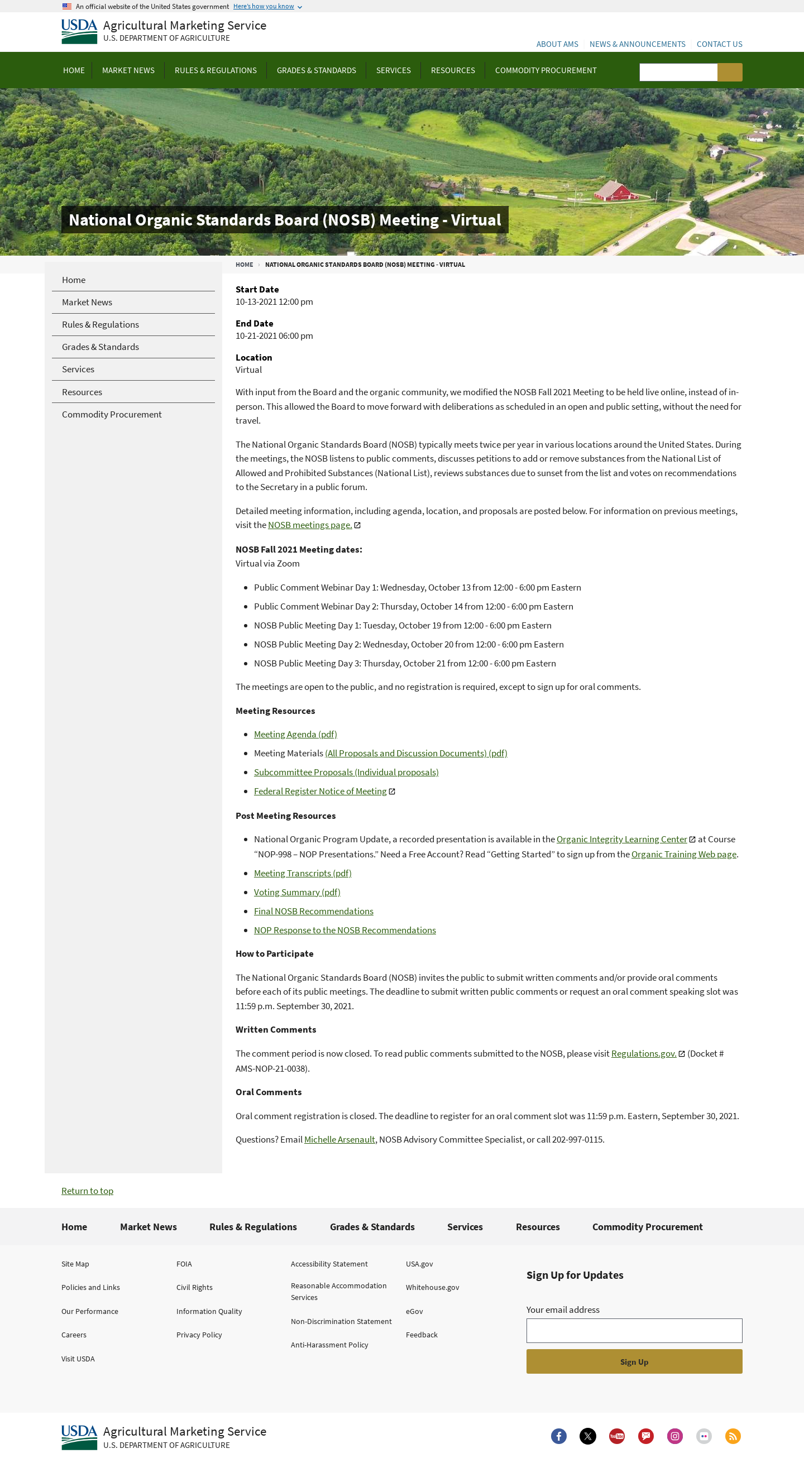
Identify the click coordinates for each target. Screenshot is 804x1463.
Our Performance (89, 1311)
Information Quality (209, 1311)
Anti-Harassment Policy (329, 1345)
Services (465, 1226)
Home (244, 264)
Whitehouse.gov (433, 1287)
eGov (414, 1311)
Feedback (422, 1335)
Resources (538, 1226)
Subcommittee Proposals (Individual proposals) (346, 772)
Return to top (87, 1190)
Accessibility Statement (329, 1264)
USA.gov (419, 1264)
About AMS (557, 44)
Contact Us (720, 44)
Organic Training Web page (683, 854)
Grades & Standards (372, 1226)
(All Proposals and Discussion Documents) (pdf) (416, 753)
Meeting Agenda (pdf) (295, 734)
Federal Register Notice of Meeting (320, 791)
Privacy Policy (199, 1335)
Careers (74, 1335)
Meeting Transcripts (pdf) (303, 873)
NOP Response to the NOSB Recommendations (345, 930)
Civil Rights (194, 1287)
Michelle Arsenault (339, 1139)
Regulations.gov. (644, 1053)
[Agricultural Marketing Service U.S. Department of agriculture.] (163, 1438)
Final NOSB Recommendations (314, 911)
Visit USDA (78, 1359)
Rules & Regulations (253, 1226)
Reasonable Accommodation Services (339, 1291)
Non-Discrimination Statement (341, 1321)
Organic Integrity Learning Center (622, 839)
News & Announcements (638, 44)
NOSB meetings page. (310, 525)
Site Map (75, 1264)
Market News (148, 1226)
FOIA (184, 1264)
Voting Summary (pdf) (297, 892)
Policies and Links (90, 1287)
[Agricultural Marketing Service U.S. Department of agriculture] (163, 32)
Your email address (563, 1309)
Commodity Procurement (647, 1226)
